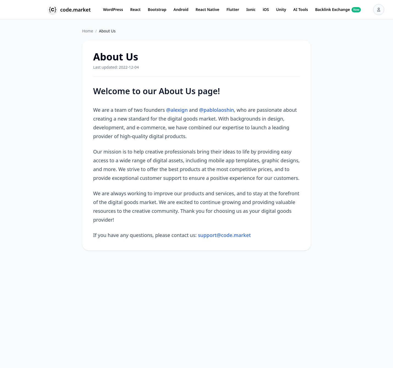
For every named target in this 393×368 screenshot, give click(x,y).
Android (180, 9)
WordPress (113, 9)
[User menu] (378, 9)
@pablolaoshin (216, 110)
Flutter (232, 9)
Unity (281, 9)
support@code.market (224, 235)
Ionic (251, 9)
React (135, 9)
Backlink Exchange (338, 9)
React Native (208, 9)
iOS (266, 9)
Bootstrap (157, 9)
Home (87, 31)
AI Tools (300, 9)
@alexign (177, 110)
